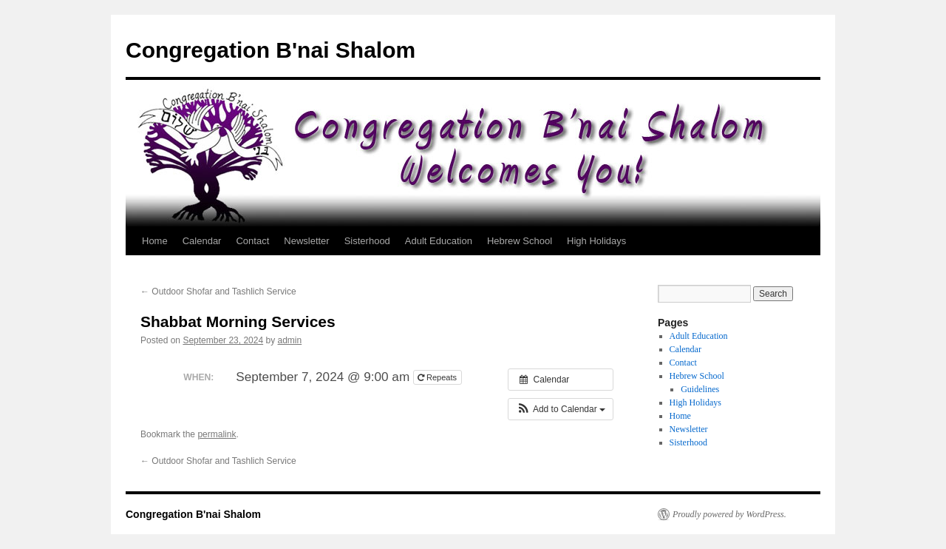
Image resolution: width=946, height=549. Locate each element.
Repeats (438, 377)
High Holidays (596, 240)
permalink (216, 434)
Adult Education (438, 240)
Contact (252, 240)
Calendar (202, 240)
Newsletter (306, 240)
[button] (560, 409)
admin (290, 340)
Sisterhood (367, 240)
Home (155, 240)
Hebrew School (519, 240)
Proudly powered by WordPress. (729, 514)
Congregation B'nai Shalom (270, 50)
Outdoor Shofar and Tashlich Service (218, 291)
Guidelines (700, 389)
